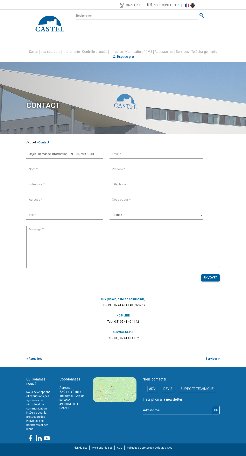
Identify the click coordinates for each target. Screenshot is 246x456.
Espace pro (125, 57)
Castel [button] (33, 52)
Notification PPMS (138, 52)
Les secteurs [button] (51, 52)
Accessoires (164, 52)
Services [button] (182, 52)
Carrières (133, 5)
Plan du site (80, 447)
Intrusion (116, 52)
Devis (168, 389)
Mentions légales (102, 447)
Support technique (197, 389)
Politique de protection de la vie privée (149, 447)
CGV (119, 447)
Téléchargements (204, 52)
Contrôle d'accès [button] (94, 52)
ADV (152, 389)
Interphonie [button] (71, 52)
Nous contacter (166, 5)
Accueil (31, 142)
